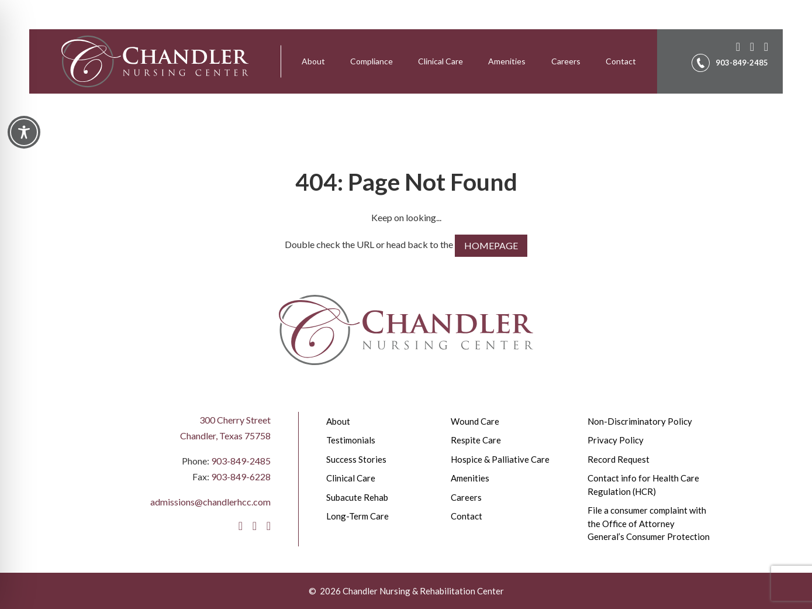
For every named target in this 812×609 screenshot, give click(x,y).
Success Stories (356, 459)
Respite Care (476, 440)
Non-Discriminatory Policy (640, 421)
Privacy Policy (616, 440)
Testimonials (350, 440)
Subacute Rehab (357, 497)
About (313, 61)
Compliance (371, 61)
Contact (621, 61)
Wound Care (475, 421)
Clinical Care (440, 61)
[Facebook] (736, 45)
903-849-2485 (241, 460)
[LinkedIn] (764, 45)
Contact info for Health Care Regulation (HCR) (643, 485)
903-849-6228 (241, 476)
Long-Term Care (357, 516)
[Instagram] (750, 45)
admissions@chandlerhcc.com (210, 501)
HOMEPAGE (491, 245)
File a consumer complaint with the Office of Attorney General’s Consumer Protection (649, 523)
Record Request (618, 459)
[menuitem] (313, 61)
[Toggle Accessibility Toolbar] (24, 132)
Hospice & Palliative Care (500, 459)
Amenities (507, 61)
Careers (566, 61)
